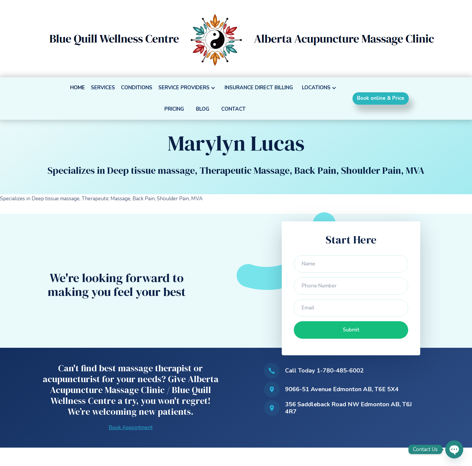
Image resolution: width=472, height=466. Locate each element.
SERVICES (103, 87)
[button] (188, 88)
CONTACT (233, 109)
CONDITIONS (136, 87)
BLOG (202, 109)
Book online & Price (380, 98)
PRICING (174, 109)
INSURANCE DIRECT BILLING (259, 87)
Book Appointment (131, 427)
